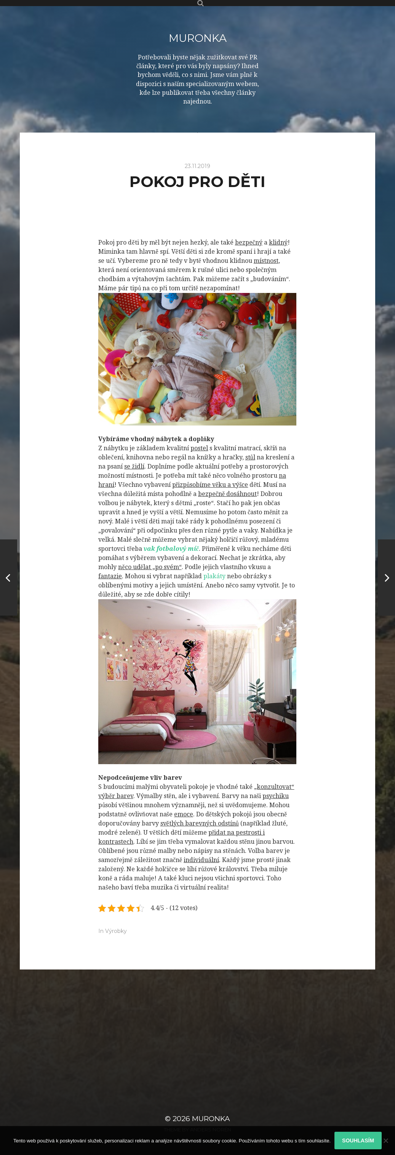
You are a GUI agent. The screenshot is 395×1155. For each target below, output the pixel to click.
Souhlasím (358, 1140)
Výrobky (116, 931)
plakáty (213, 576)
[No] (385, 1140)
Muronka (198, 38)
